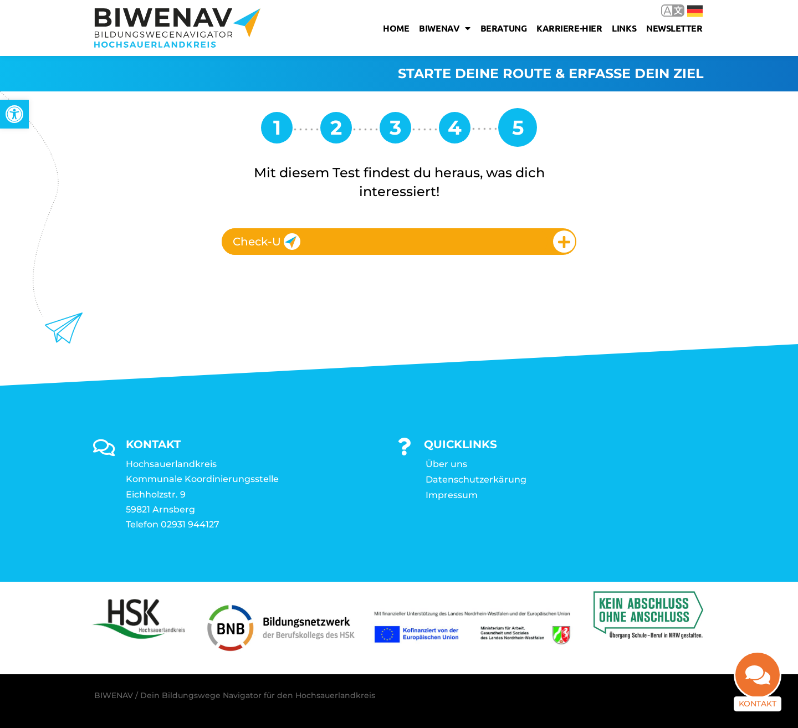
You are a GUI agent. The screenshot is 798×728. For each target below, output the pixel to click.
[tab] (399, 241)
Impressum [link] (452, 495)
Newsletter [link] (674, 28)
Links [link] (624, 28)
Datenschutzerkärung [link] (476, 479)
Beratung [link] (503, 28)
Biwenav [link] (444, 28)
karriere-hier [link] (569, 28)
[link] (14, 114)
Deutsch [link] (695, 11)
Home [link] (396, 28)
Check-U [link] (266, 241)
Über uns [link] (446, 464)
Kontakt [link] (757, 704)
